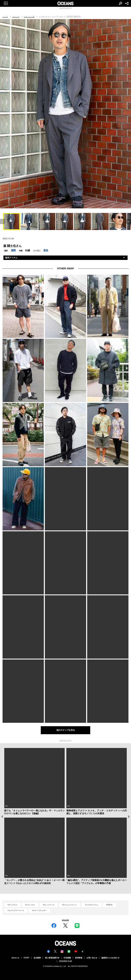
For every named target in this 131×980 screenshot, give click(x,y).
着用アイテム (11, 258)
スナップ (15, 17)
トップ (5, 17)
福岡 (13, 250)
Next (129, 816)
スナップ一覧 (29, 17)
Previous (2, 816)
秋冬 (45, 250)
